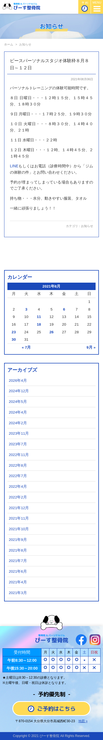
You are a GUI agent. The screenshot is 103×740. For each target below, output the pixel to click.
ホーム (8, 44)
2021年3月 (18, 593)
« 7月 (26, 347)
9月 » (91, 347)
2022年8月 (18, 465)
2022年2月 (18, 497)
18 (39, 324)
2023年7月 (18, 444)
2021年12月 (19, 508)
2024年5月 (18, 402)
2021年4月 (18, 582)
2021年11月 (19, 518)
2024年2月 (18, 423)
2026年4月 (18, 380)
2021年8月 (18, 550)
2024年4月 (18, 412)
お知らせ (87, 226)
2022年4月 (18, 486)
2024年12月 (19, 391)
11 (39, 317)
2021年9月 (18, 540)
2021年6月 (18, 571)
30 (14, 339)
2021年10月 (19, 529)
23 (14, 332)
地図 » (83, 721)
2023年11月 (19, 433)
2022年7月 (18, 476)
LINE (14, 166)
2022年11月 (19, 455)
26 (51, 332)
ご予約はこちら (52, 708)
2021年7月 (18, 561)
